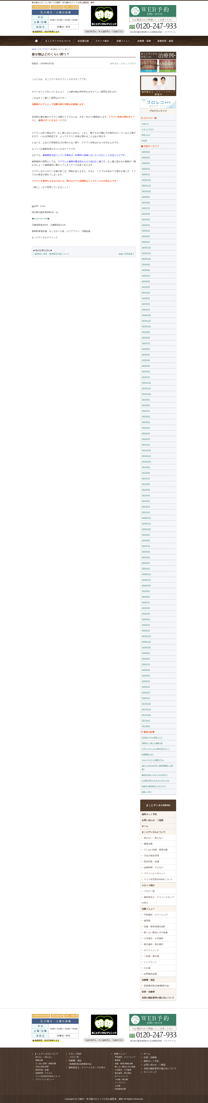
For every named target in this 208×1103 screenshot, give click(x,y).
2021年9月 (146, 467)
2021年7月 (146, 478)
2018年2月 (146, 692)
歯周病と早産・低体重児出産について (52, 254)
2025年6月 (146, 214)
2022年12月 (146, 383)
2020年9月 (146, 535)
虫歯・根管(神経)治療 (154, 926)
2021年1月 (146, 512)
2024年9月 (146, 264)
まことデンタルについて (154, 832)
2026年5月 (146, 152)
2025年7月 (146, 208)
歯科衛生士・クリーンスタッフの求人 (158, 900)
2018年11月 (146, 642)
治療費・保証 (144, 42)
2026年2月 (146, 169)
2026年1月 (146, 174)
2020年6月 (146, 552)
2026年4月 (146, 157)
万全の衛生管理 (151, 855)
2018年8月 (146, 659)
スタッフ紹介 (103, 42)
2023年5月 (146, 355)
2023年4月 (146, 360)
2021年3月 (146, 501)
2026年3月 (146, 163)
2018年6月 (146, 670)
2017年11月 (146, 709)
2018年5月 (146, 676)
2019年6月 (146, 608)
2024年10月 (146, 259)
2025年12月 (146, 180)
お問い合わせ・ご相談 (152, 820)
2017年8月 (146, 726)
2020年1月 (146, 569)
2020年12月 (146, 518)
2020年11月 (146, 523)
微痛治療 (148, 843)
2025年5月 (146, 219)
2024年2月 (146, 304)
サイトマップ (150, 1072)
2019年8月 (146, 597)
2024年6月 (146, 281)
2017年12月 (146, 704)
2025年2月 (146, 236)
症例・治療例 (148, 992)
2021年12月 (146, 450)
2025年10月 (146, 191)
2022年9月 (146, 400)
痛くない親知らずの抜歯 (156, 932)
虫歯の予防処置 (125, 254)
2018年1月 (146, 698)
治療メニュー (124, 42)
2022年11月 (146, 388)
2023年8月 (146, 338)
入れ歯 (147, 968)
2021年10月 (146, 462)
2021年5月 (146, 490)
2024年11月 (146, 253)
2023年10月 (146, 326)
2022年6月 (146, 416)
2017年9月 (146, 721)
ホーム (38, 42)
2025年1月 (146, 242)
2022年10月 (146, 394)
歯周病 (147, 920)
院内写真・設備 (151, 861)
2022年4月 (146, 428)
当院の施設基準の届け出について (158, 997)
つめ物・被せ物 (151, 956)
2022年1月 (146, 445)
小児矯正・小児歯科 (153, 938)
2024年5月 (146, 287)
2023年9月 (146, 332)
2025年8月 (146, 202)
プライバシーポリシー (155, 873)
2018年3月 (146, 687)
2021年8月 (146, 473)
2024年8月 (146, 270)
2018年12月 (146, 636)
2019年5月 (146, 614)
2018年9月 (146, 653)
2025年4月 (146, 225)
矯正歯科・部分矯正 (153, 944)
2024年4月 (146, 293)
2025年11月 (146, 186)
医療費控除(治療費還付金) (156, 985)
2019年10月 (146, 585)
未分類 (144, 140)
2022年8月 (146, 405)
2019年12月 (146, 574)
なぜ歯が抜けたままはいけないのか (155, 781)
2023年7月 (146, 343)
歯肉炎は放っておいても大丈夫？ (155, 775)
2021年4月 (146, 495)
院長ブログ (146, 135)
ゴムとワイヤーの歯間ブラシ (153, 760)
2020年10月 (146, 529)
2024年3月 (146, 298)
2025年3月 (146, 231)
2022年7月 (146, 411)
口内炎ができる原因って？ (152, 737)
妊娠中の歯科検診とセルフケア (154, 786)
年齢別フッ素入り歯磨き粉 (152, 743)
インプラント (150, 962)
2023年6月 (146, 349)
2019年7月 (146, 602)
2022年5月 (146, 422)
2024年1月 (146, 309)
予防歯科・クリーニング (156, 914)
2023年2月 (146, 371)
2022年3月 (146, 433)
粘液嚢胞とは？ (148, 754)
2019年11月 (146, 580)
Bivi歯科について (59, 42)
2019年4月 (146, 619)
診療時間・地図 (165, 42)
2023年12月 (146, 315)
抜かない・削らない (83, 42)
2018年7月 (146, 664)
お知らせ (145, 124)
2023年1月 (146, 377)
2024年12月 (146, 248)
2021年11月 (146, 456)
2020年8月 (146, 540)
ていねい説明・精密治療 (156, 849)
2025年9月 (146, 197)
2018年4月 (146, 681)
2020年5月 (146, 557)
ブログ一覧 (149, 891)
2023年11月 (146, 321)
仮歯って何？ (147, 792)
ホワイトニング (151, 950)
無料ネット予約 (149, 814)
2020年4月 (146, 563)
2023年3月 (146, 366)
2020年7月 (146, 546)
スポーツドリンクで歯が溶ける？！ (155, 749)
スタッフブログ (128, 63)
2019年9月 (146, 591)
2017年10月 (146, 715)
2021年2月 (146, 507)
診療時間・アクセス (153, 867)
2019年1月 (146, 630)
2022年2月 (146, 439)
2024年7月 (146, 276)
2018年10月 (146, 647)
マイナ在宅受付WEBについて (158, 879)
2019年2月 (146, 625)
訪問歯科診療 (150, 974)
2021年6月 (146, 484)
